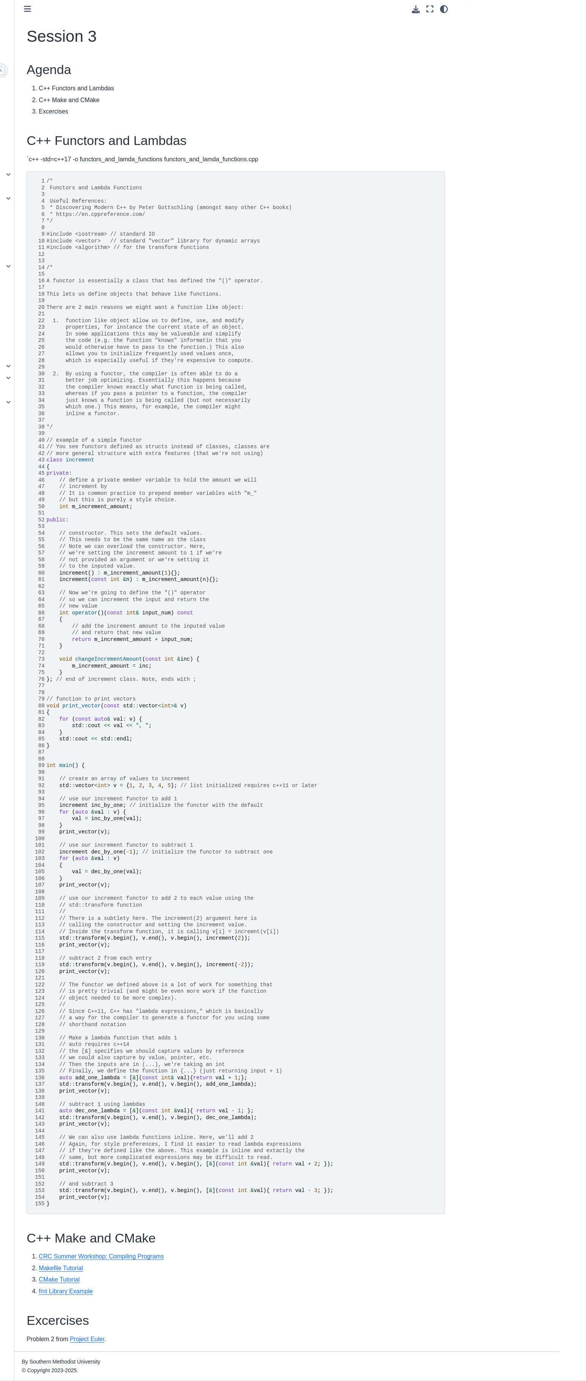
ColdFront (48, 198)
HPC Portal (49, 242)
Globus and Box (55, 322)
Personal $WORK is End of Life (74, 142)
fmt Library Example (184, 1291)
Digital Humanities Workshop (71, 445)
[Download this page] (416, 9)
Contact (45, 477)
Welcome (47, 90)
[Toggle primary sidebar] (146, 9)
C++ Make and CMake (500, 48)
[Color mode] (444, 9)
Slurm (43, 266)
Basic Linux (50, 278)
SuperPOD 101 (54, 433)
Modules (46, 354)
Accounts (47, 186)
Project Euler (205, 1339)
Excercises (486, 60)
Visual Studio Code (59, 390)
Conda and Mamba (59, 366)
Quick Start (49, 254)
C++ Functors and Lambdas (506, 36)
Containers (49, 290)
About (43, 174)
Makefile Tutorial (179, 1268)
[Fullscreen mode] (430, 9)
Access (44, 210)
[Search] (79, 70)
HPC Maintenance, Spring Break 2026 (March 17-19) (75, 126)
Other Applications (58, 402)
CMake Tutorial (177, 1279)
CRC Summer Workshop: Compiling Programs (219, 1256)
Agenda (483, 24)
